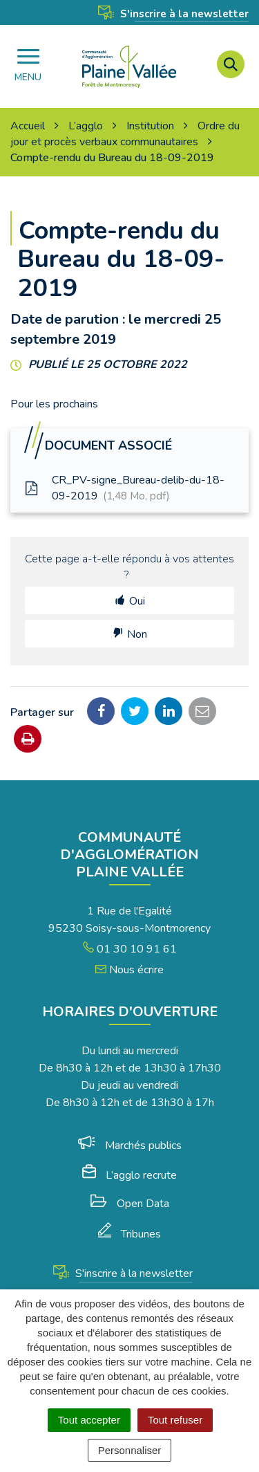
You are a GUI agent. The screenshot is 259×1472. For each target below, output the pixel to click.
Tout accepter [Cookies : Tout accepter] (89, 1420)
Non (137, 634)
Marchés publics (130, 1145)
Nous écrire (129, 969)
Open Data (129, 1203)
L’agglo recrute (129, 1175)
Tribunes (129, 1234)
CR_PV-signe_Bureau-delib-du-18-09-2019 (124, 488)
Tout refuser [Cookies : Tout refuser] (175, 1420)
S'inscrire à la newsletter (173, 14)
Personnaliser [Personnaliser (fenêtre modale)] (130, 1450)
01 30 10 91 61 (130, 949)
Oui (137, 601)
